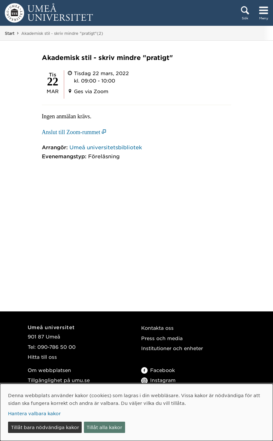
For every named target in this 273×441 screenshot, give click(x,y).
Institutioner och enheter (172, 348)
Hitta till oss (42, 357)
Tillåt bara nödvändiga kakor (45, 427)
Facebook (158, 370)
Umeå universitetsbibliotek (105, 147)
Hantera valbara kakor (34, 413)
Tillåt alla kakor (104, 427)
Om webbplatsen (49, 370)
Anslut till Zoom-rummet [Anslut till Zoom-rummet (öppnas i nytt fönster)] (71, 132)
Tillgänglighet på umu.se (59, 380)
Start (9, 33)
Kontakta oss (157, 328)
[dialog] (136, 412)
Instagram (158, 380)
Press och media (162, 338)
